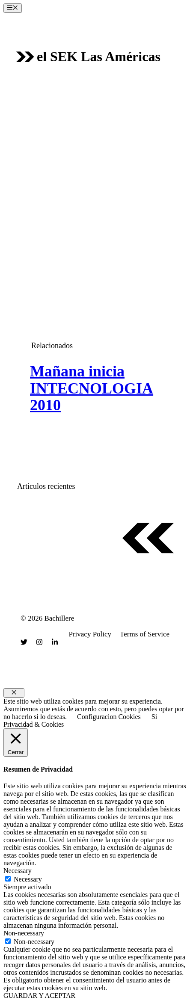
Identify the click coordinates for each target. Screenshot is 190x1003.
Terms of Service (144, 634)
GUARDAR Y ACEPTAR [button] (39, 995)
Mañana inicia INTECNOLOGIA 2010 (91, 388)
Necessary (28, 879)
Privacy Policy (89, 634)
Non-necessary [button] (23, 933)
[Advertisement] (95, 182)
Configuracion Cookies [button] (109, 716)
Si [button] (154, 716)
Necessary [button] (17, 870)
